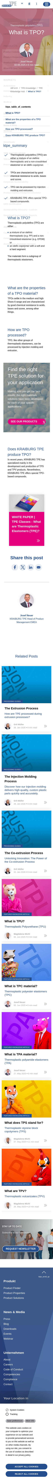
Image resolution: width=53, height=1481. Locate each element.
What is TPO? (13, 113)
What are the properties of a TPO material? (23, 121)
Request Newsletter (21, 1248)
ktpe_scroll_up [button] (44, 1274)
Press (7, 1314)
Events (7, 1329)
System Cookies (17, 1410)
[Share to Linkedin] (30, 567)
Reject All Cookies (26, 1474)
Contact (8, 1380)
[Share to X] (22, 567)
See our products (24, 421)
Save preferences (15, 1421)
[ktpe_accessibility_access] (22, 4)
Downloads (10, 1324)
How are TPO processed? (19, 129)
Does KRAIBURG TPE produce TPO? (25, 135)
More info (30, 1421)
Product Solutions (14, 1293)
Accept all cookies (26, 1466)
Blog (6, 1319)
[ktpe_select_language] (38, 4)
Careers (8, 1360)
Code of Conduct (13, 1365)
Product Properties (14, 1288)
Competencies (12, 1370)
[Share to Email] (38, 567)
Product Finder (12, 1283)
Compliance (10, 1375)
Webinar (8, 1334)
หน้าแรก (14, 88)
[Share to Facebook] (14, 567)
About (7, 1355)
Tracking (13, 1414)
